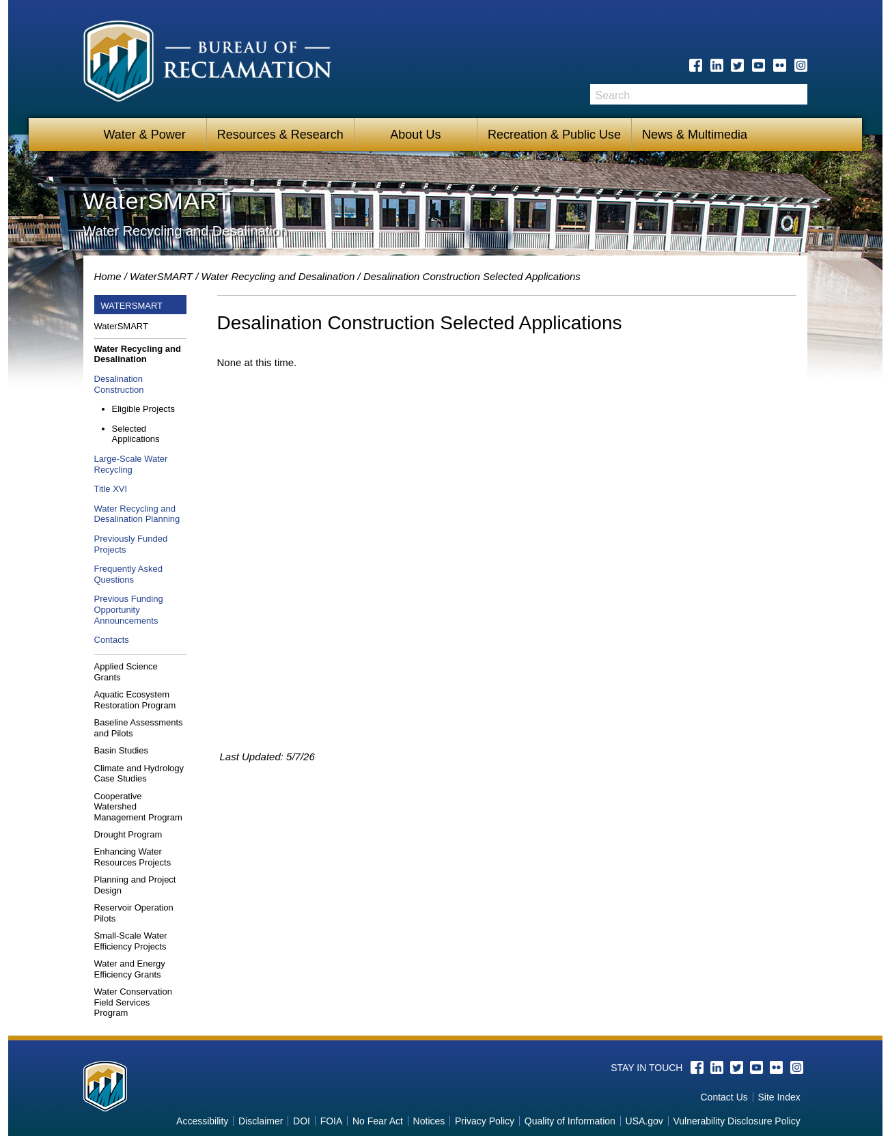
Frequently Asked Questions (128, 574)
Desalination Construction (119, 384)
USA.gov (644, 1121)
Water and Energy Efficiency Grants (129, 969)
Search (797, 99)
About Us (415, 134)
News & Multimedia (694, 134)
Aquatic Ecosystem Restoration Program (135, 699)
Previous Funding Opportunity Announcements (128, 609)
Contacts (111, 640)
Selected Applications (136, 434)
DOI (301, 1121)
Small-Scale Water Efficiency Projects (130, 941)
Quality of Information (570, 1121)
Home (108, 276)
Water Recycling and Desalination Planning (137, 514)
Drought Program (128, 834)
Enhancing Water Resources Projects (132, 857)
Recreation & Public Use (554, 134)
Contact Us (724, 1097)
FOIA (331, 1121)
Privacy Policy (484, 1121)
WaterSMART (161, 276)
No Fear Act (377, 1121)
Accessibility (202, 1121)
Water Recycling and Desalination (278, 276)
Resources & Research (280, 134)
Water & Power (144, 134)
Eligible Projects (144, 409)
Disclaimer (260, 1121)
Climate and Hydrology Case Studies (139, 773)
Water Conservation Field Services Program (133, 1002)
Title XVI (111, 489)
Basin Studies (121, 750)
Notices (429, 1121)
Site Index (778, 1097)
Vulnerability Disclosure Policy (736, 1121)
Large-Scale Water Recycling (131, 464)
